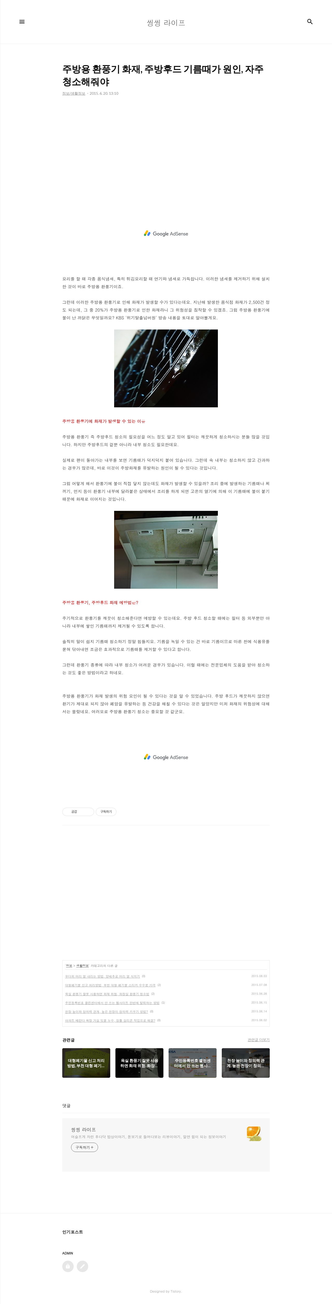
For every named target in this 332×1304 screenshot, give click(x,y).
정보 (69, 965)
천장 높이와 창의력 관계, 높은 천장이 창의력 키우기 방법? (106, 1011)
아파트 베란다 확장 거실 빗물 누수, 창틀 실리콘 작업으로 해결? (110, 1020)
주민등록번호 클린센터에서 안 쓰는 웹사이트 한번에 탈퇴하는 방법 (112, 1002)
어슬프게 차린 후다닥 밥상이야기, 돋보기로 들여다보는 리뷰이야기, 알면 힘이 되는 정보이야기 (148, 1136)
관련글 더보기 (259, 1039)
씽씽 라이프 (83, 1130)
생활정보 (82, 965)
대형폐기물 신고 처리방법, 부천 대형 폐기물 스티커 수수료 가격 (110, 985)
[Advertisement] (166, 148)
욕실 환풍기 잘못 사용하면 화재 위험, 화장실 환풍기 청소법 (107, 994)
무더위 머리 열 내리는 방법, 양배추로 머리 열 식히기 (102, 976)
